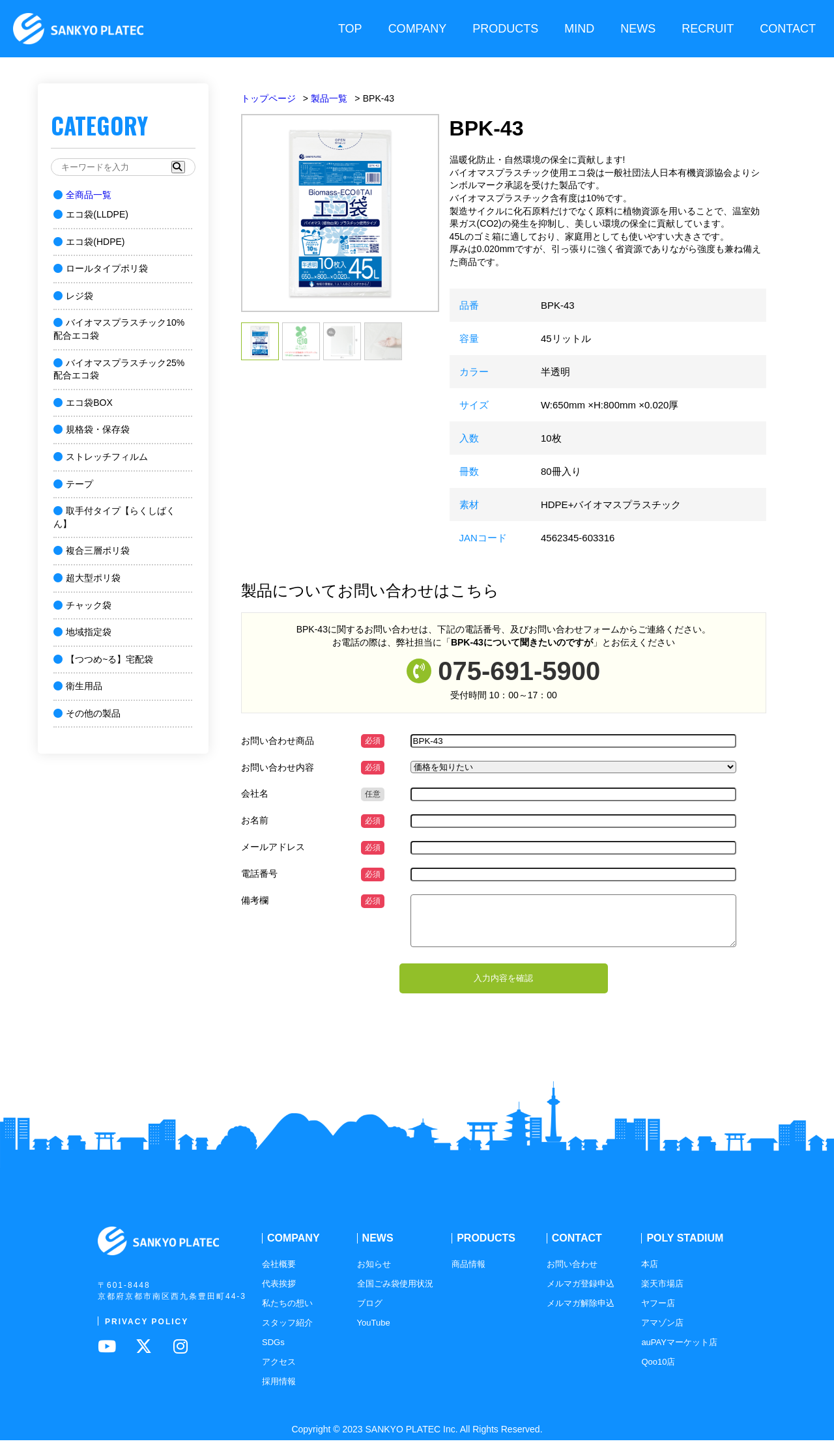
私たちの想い (287, 1313)
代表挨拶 (279, 1293)
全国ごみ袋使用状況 (395, 1293)
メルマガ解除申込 (580, 1313)
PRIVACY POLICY (146, 1330)
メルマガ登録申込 (580, 1293)
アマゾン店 (662, 1332)
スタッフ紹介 (287, 1332)
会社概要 (279, 1274)
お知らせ (374, 1274)
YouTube (373, 1332)
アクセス (279, 1371)
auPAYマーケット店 (679, 1352)
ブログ (369, 1313)
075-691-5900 (519, 671)
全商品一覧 (82, 195)
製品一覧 (329, 98)
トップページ (268, 98)
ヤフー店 (658, 1313)
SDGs (273, 1352)
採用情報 (279, 1391)
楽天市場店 (662, 1293)
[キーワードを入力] (116, 167)
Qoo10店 (658, 1371)
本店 (649, 1274)
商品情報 (468, 1274)
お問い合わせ (572, 1274)
